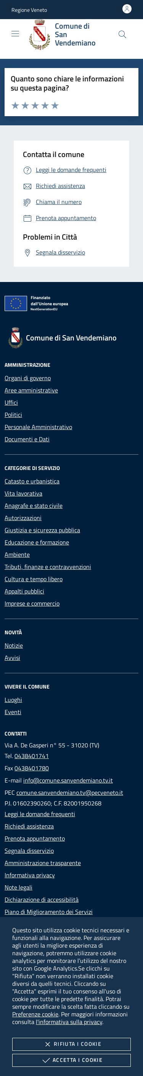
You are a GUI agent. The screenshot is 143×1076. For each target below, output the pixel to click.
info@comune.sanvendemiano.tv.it (68, 780)
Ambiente (17, 554)
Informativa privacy (30, 875)
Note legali (18, 887)
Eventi (13, 711)
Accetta (71, 1060)
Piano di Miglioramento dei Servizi (49, 911)
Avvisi (12, 657)
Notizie (14, 645)
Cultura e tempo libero (34, 578)
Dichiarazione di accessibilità (42, 899)
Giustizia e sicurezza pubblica (42, 530)
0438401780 (31, 768)
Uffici (11, 402)
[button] (29, 10)
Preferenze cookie (35, 1014)
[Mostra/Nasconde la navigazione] (15, 33)
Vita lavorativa (23, 493)
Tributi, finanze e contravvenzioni (48, 566)
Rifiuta (71, 1044)
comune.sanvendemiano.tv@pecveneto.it (69, 792)
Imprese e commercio (32, 603)
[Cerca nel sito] (122, 34)
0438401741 (31, 755)
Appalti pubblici (24, 591)
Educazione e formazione (37, 542)
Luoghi (13, 699)
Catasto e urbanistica (32, 481)
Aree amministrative (31, 390)
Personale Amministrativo (38, 426)
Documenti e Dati (27, 439)
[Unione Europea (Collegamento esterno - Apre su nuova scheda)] (71, 305)
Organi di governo (28, 377)
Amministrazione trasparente (43, 862)
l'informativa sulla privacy (69, 1021)
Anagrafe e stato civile (34, 505)
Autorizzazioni (23, 517)
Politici (13, 414)
